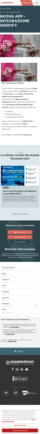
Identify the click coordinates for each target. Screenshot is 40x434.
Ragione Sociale (8, 267)
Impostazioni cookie (20, 405)
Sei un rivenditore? (20, 242)
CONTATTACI (26, 3)
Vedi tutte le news (20, 214)
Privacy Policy (15, 327)
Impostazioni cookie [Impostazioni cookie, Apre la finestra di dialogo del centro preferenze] (20, 428)
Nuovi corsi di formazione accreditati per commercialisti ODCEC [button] (19, 192)
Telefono (5, 291)
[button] (20, 351)
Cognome (5, 279)
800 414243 (22, 237)
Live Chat (22, 232)
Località (5, 297)
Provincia (6, 303)
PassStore (28, 135)
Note (4, 309)
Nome (4, 273)
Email (4, 285)
